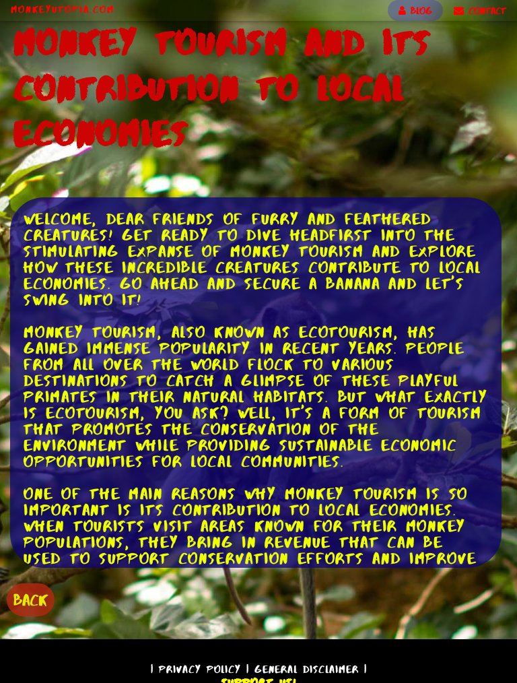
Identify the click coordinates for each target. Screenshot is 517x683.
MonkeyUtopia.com (62, 9)
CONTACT (480, 11)
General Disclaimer (306, 669)
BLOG (415, 11)
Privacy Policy (200, 669)
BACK (30, 600)
